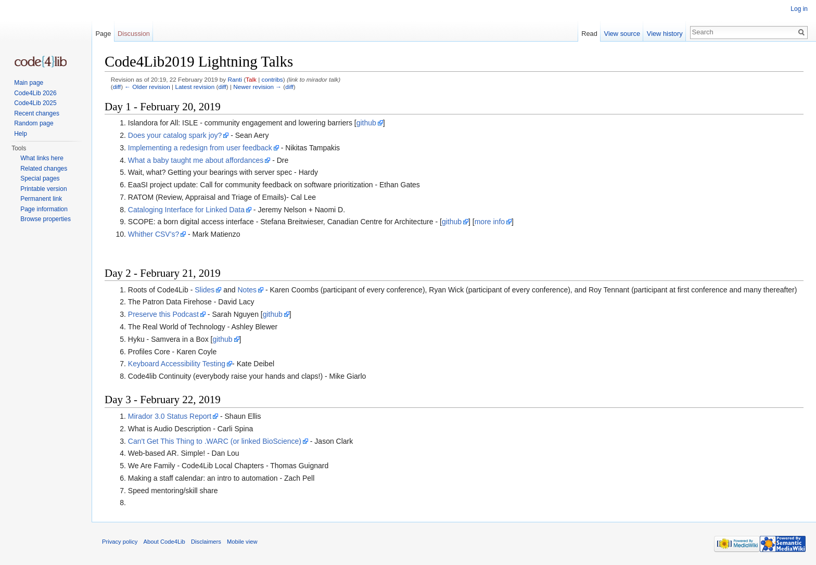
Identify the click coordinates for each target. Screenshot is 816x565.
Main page (28, 82)
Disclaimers (206, 541)
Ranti (234, 79)
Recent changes (36, 113)
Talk (251, 79)
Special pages (39, 178)
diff (117, 86)
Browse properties (45, 219)
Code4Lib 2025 (35, 103)
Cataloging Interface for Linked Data (186, 210)
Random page (33, 123)
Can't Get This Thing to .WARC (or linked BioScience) (214, 441)
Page (103, 33)
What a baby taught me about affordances (195, 160)
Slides (204, 290)
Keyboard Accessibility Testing (176, 363)
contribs (272, 79)
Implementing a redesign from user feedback (200, 148)
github (366, 123)
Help (20, 133)
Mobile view (242, 541)
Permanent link (41, 198)
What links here (41, 158)
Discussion (134, 33)
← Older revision (147, 86)
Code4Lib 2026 (35, 93)
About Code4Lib (164, 541)
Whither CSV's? (153, 234)
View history (665, 33)
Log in (799, 8)
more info (490, 221)
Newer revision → (257, 86)
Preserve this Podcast (163, 314)
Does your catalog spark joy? (175, 135)
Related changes (43, 168)
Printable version (43, 188)
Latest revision (194, 86)
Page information (44, 209)
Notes (247, 290)
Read (589, 33)
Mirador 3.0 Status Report (169, 416)
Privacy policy (119, 541)
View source (622, 33)
